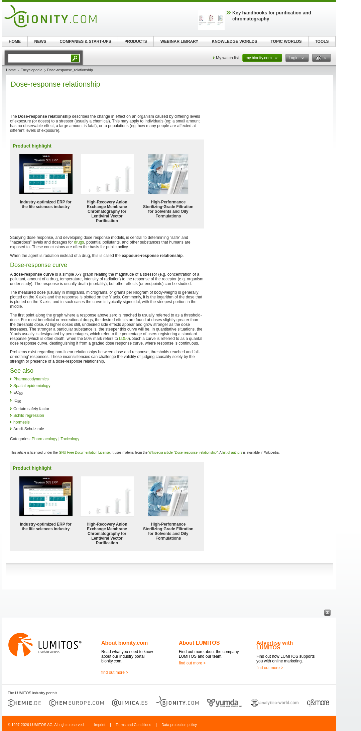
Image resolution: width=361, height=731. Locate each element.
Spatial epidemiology (31, 385)
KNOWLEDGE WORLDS (234, 41)
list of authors (232, 452)
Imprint (99, 725)
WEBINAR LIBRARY (179, 41)
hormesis (21, 422)
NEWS (40, 41)
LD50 (124, 338)
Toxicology (70, 439)
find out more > (114, 672)
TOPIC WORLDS (286, 41)
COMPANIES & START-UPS (85, 41)
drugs (79, 242)
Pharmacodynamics (30, 379)
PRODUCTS (135, 41)
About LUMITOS (199, 643)
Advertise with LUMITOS (274, 645)
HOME (15, 41)
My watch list (227, 58)
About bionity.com (124, 643)
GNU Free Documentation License (84, 452)
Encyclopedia (31, 70)
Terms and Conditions (133, 725)
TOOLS (322, 41)
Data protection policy (179, 725)
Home (11, 70)
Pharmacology (44, 439)
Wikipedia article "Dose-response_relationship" (183, 452)
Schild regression (28, 415)
